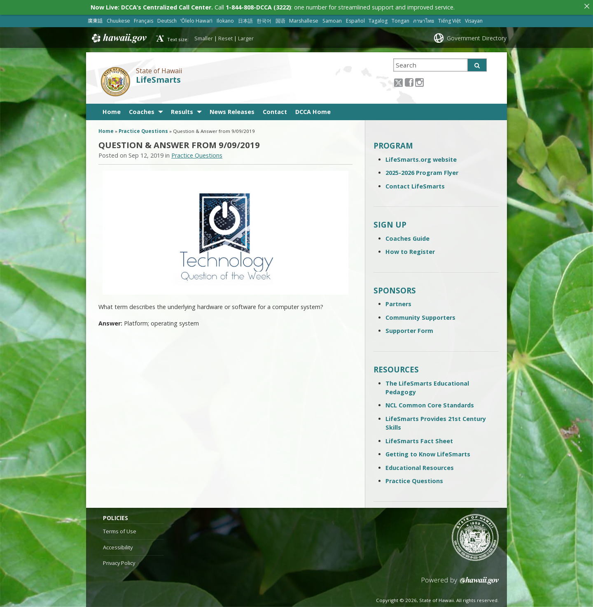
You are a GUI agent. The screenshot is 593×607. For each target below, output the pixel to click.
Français (143, 19)
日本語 (245, 19)
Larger (246, 36)
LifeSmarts (158, 78)
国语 (280, 19)
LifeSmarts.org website (421, 158)
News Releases (232, 110)
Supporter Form (409, 329)
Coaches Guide (407, 237)
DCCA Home (313, 110)
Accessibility (118, 545)
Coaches (141, 110)
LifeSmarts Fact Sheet (419, 439)
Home (112, 110)
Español (355, 19)
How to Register (410, 250)
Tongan (400, 19)
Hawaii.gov (118, 36)
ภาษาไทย (423, 19)
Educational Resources (419, 466)
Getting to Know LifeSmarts (427, 452)
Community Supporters (420, 316)
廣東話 (95, 19)
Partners (398, 302)
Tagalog (378, 19)
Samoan (332, 19)
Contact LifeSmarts (415, 184)
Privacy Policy (119, 561)
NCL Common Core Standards (429, 403)
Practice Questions (143, 129)
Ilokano (225, 19)
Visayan (474, 19)
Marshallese (303, 19)
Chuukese (118, 19)
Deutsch (167, 19)
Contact (275, 110)
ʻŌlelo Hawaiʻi (196, 19)
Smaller (203, 36)
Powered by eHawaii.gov (460, 582)
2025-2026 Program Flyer (421, 171)
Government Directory (477, 36)
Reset (225, 36)
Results (182, 110)
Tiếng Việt (449, 19)
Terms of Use (119, 529)
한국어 (264, 19)
